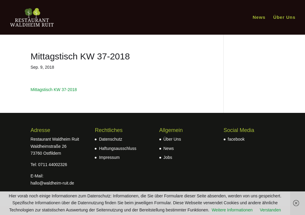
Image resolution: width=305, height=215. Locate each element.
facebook (236, 139)
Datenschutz (110, 139)
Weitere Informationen (232, 210)
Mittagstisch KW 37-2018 (53, 89)
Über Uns (284, 17)
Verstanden (270, 210)
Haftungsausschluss (117, 148)
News (259, 17)
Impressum (109, 157)
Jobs (168, 157)
